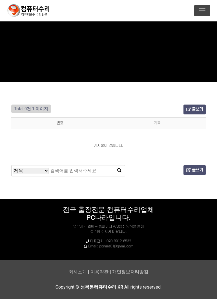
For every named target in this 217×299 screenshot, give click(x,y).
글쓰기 (194, 109)
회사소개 (78, 271)
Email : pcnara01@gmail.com (110, 246)
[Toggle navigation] (202, 10)
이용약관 (99, 271)
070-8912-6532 (119, 241)
